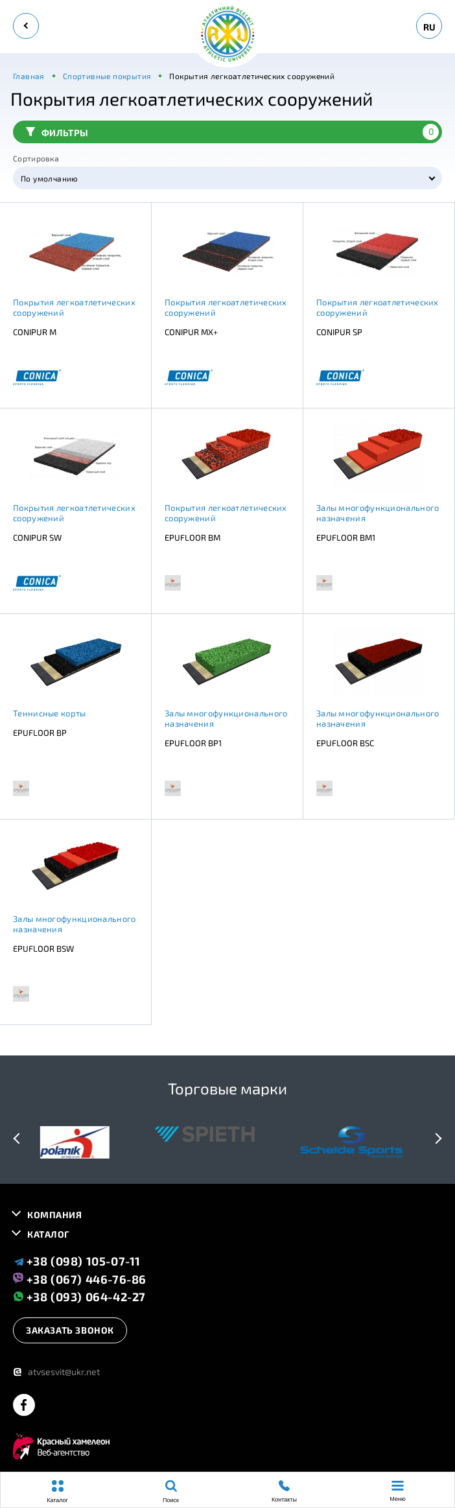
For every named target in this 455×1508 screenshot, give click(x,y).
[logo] (227, 35)
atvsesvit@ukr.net (56, 1371)
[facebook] (24, 1406)
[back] (26, 26)
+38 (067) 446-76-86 (79, 1278)
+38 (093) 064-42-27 (79, 1296)
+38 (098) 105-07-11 (77, 1261)
